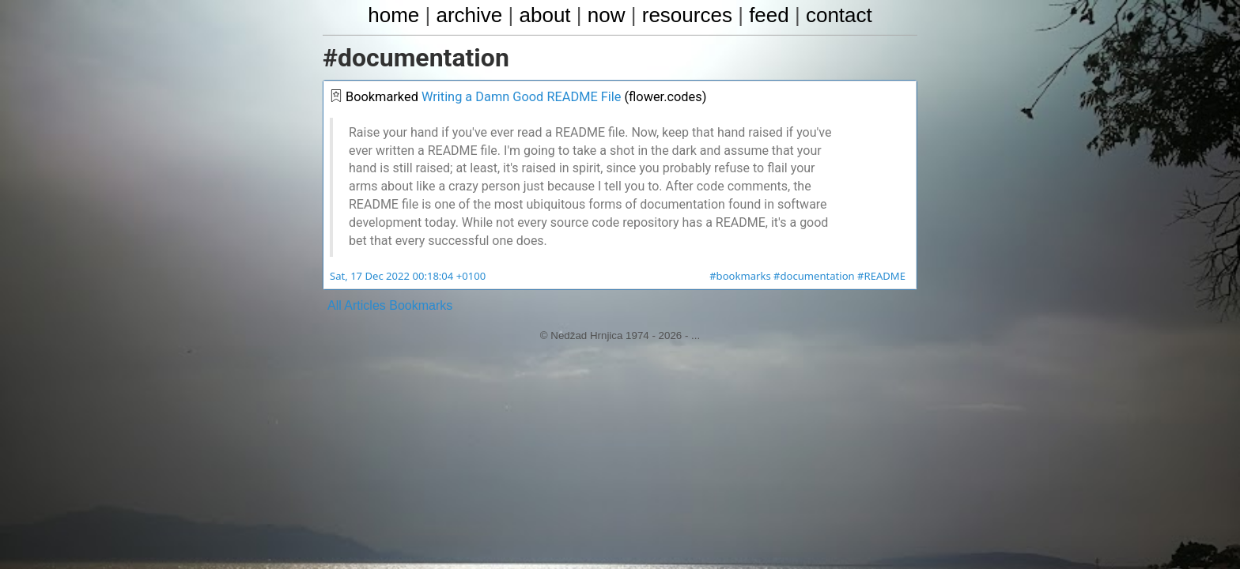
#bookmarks (743, 276)
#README (881, 276)
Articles (364, 305)
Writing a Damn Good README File (517, 97)
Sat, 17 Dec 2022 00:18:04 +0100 (406, 276)
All (334, 305)
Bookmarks (420, 305)
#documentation (816, 276)
